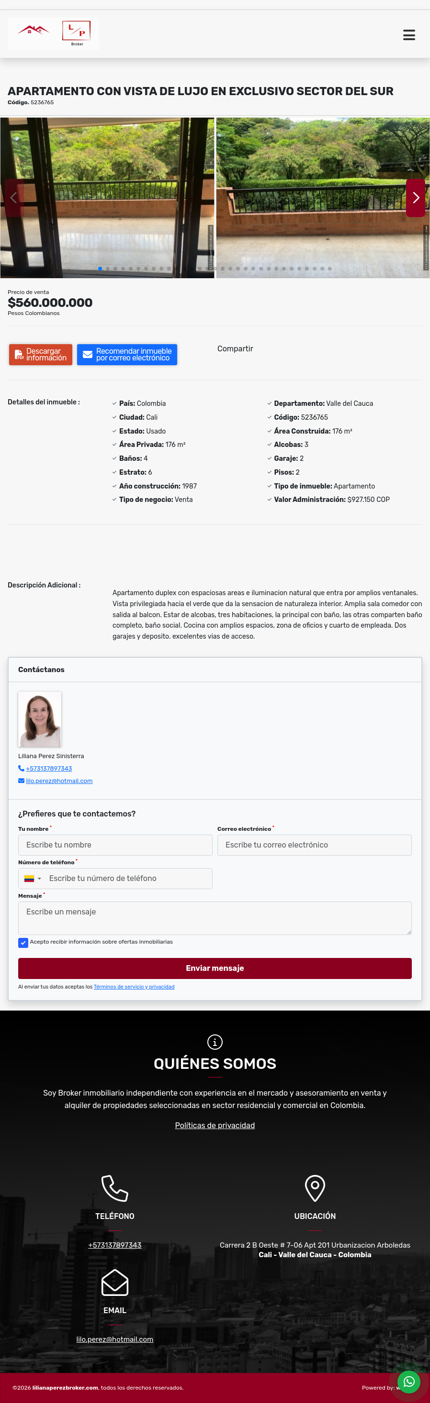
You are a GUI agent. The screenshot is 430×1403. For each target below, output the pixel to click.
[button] (100, 269)
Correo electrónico (245, 829)
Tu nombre (35, 829)
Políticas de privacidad (215, 1125)
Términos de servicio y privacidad (134, 987)
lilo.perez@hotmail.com (59, 780)
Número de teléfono (48, 862)
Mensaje (31, 896)
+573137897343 (49, 768)
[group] (107, 198)
